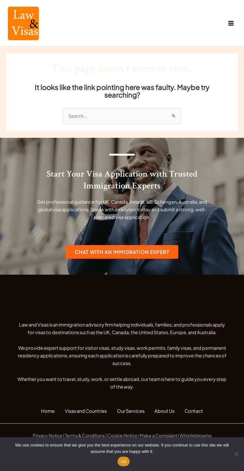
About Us (167, 412)
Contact (199, 412)
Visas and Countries (83, 412)
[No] (236, 454)
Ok (123, 461)
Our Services (131, 412)
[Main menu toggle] (231, 23)
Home (43, 412)
